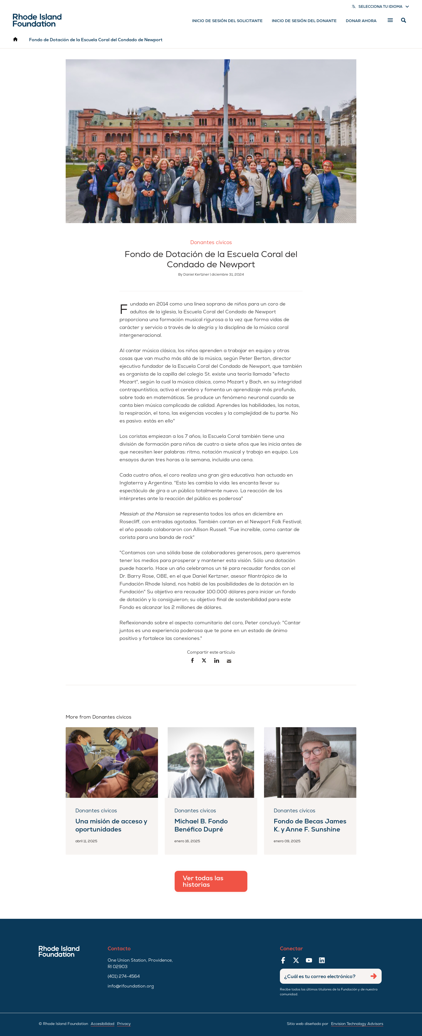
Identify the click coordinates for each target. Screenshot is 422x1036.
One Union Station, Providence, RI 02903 (140, 963)
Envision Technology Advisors (357, 1023)
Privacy (124, 1023)
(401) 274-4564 (124, 976)
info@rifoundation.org (131, 986)
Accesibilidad (102, 1023)
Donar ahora (361, 20)
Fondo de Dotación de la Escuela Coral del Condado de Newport (96, 40)
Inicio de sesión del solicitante (227, 20)
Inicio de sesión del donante (304, 20)
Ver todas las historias (203, 881)
